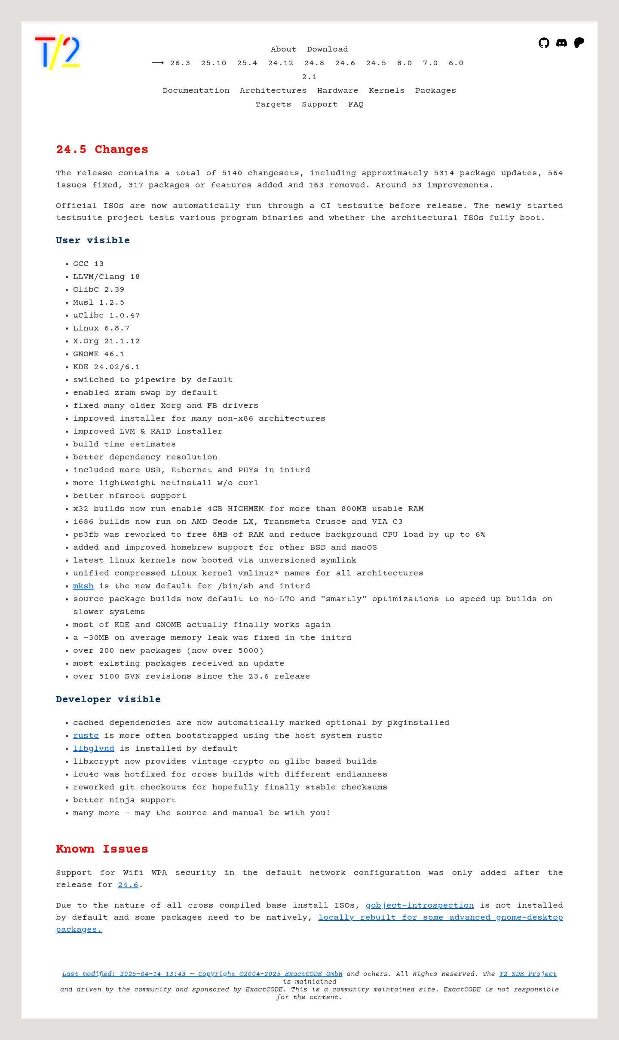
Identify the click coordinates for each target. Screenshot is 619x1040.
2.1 (309, 77)
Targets (273, 105)
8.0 (404, 63)
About (284, 50)
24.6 (345, 63)
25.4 (247, 63)
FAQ (356, 105)
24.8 (314, 63)
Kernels (387, 91)
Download (327, 50)
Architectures (273, 91)
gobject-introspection (420, 906)
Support (320, 105)
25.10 (214, 63)
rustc (86, 736)
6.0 (456, 63)
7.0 (430, 63)
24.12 (281, 63)
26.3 (180, 63)
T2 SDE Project (528, 974)
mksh (83, 586)
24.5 (376, 63)
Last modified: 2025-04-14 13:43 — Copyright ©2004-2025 (173, 974)
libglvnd (93, 749)
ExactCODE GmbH (313, 974)
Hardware (338, 91)
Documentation (196, 91)
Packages (436, 91)
